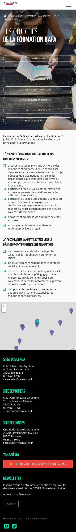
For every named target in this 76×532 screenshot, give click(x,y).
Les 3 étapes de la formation (38, 79)
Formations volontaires (37, 16)
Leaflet (72, 349)
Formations (16, 16)
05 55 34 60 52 (11, 439)
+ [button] (4, 306)
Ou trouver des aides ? (38, 110)
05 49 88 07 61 (11, 408)
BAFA (56, 16)
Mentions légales (12, 518)
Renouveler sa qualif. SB (38, 99)
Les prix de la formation (38, 89)
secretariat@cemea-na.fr (18, 379)
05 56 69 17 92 (11, 376)
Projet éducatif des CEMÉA (38, 120)
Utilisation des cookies (36, 518)
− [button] (4, 310)
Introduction (38, 58)
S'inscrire (11, 503)
